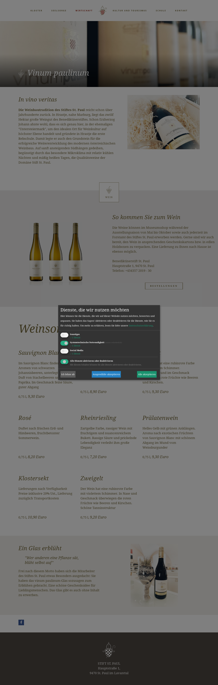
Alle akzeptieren (147, 374)
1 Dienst (75, 337)
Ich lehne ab (68, 374)
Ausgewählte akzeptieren (106, 374)
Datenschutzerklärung (141, 325)
